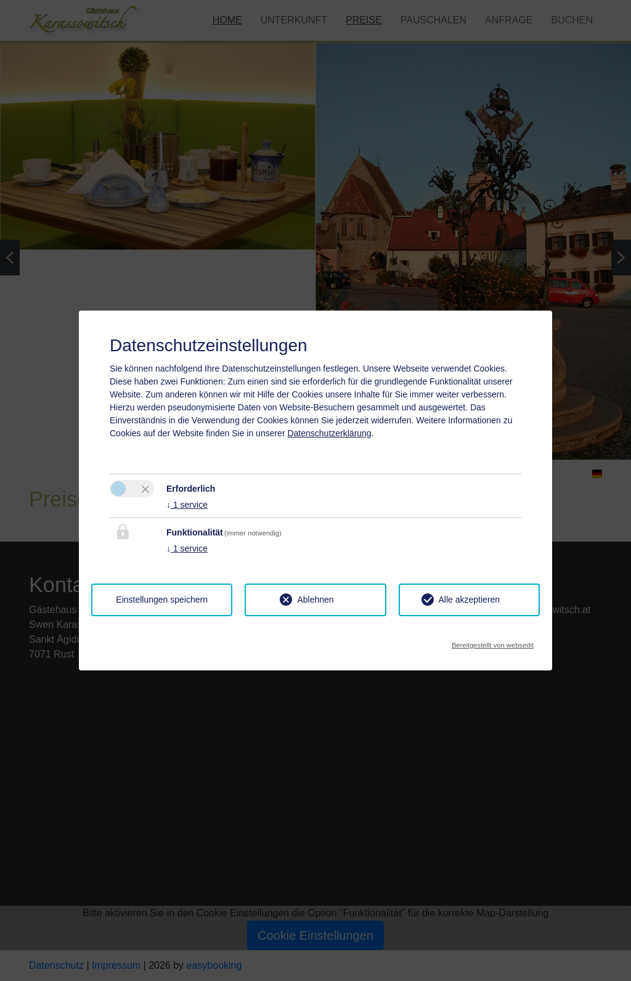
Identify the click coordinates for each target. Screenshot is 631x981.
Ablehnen (315, 599)
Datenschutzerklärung (329, 433)
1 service (187, 505)
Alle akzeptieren (469, 599)
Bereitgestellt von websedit (493, 641)
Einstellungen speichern (162, 599)
